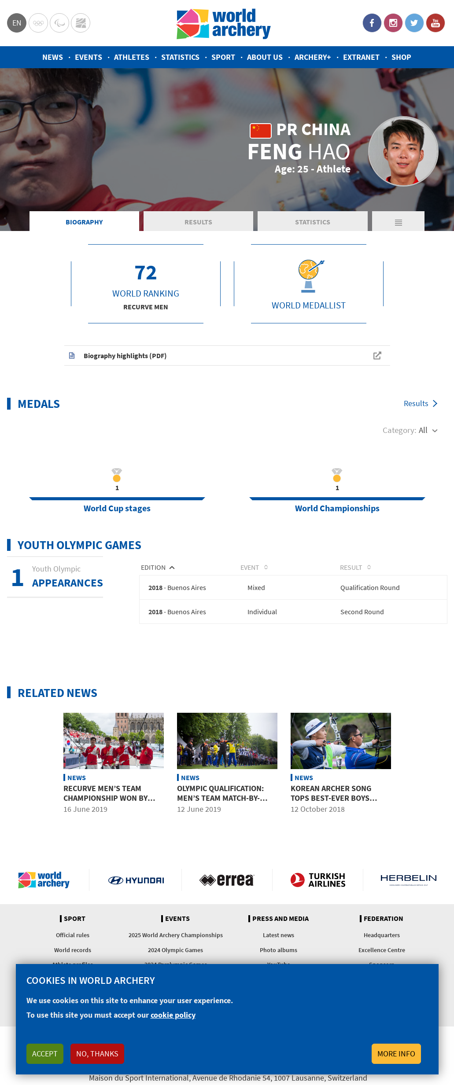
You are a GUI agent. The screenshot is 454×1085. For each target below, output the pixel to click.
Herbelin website (408, 885)
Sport (223, 57)
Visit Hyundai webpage (135, 885)
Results (198, 226)
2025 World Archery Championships (176, 941)
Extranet (361, 57)
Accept (45, 1053)
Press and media (280, 924)
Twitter (414, 23)
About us (265, 57)
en (17, 23)
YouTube (435, 23)
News (52, 57)
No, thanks (97, 1053)
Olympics (38, 23)
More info (396, 1053)
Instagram (393, 23)
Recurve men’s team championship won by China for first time (105, 803)
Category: (400, 434)
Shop (401, 57)
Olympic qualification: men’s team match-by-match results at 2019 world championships (220, 808)
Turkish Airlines (317, 885)
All (423, 434)
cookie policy (173, 1015)
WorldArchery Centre (80, 23)
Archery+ (313, 57)
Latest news (278, 941)
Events (88, 57)
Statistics (180, 57)
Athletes (131, 57)
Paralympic (59, 23)
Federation (383, 924)
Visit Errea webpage (227, 885)
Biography (84, 226)
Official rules (72, 941)
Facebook (372, 23)
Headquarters (382, 941)
